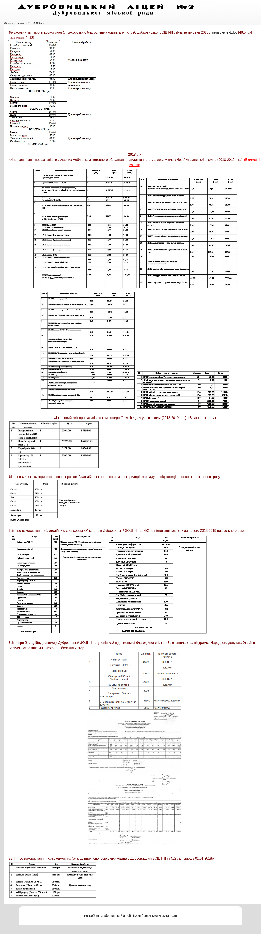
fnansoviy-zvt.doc (224, 32)
